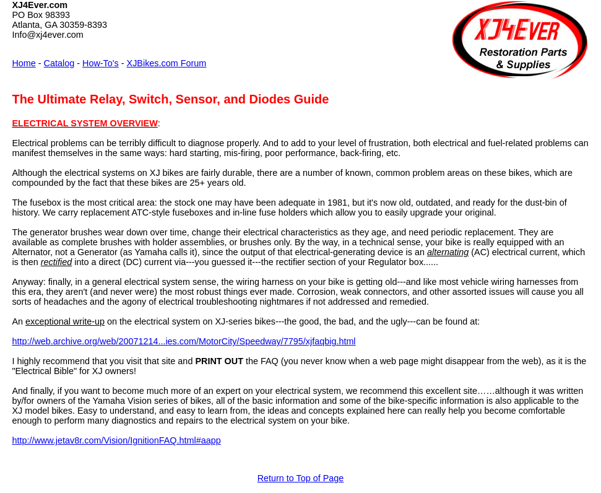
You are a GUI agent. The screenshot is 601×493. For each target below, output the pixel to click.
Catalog (59, 63)
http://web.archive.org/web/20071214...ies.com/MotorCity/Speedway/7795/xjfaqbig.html (183, 341)
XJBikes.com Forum (167, 63)
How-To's (100, 63)
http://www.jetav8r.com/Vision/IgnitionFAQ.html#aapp (116, 440)
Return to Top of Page (300, 478)
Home (23, 63)
